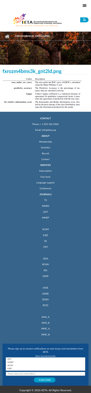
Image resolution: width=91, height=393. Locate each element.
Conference (45, 188)
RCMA (45, 264)
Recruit (45, 153)
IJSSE (45, 287)
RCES (45, 305)
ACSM (45, 229)
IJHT (45, 211)
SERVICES (45, 165)
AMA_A (45, 317)
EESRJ (45, 299)
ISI (45, 241)
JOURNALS (45, 194)
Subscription (45, 170)
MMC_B (45, 334)
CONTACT (45, 118)
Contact (46, 159)
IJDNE (45, 293)
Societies (45, 147)
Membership (45, 141)
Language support (45, 182)
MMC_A (45, 328)
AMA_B (45, 322)
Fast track (45, 176)
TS (45, 200)
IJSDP (45, 276)
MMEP (45, 217)
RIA (45, 270)
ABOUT (45, 135)
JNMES (45, 205)
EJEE (45, 235)
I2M (45, 246)
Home (7, 36)
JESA (45, 258)
